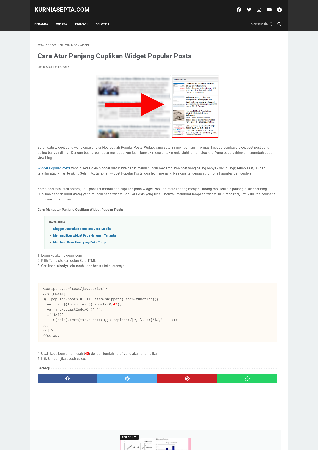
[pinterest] (139, 390)
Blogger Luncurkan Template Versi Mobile (82, 240)
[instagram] (255, 5)
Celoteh (105, 17)
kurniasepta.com (65, 5)
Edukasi (84, 17)
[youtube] (266, 5)
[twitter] (245, 5)
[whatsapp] (180, 390)
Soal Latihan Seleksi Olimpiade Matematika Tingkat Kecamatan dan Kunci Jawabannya (247, 96)
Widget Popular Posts (54, 169)
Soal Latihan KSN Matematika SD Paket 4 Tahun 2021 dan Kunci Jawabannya (245, 131)
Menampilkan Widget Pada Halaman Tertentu (84, 247)
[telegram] (276, 5)
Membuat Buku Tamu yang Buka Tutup (79, 254)
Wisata (64, 17)
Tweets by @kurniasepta (234, 152)
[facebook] (235, 5)
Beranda (44, 17)
